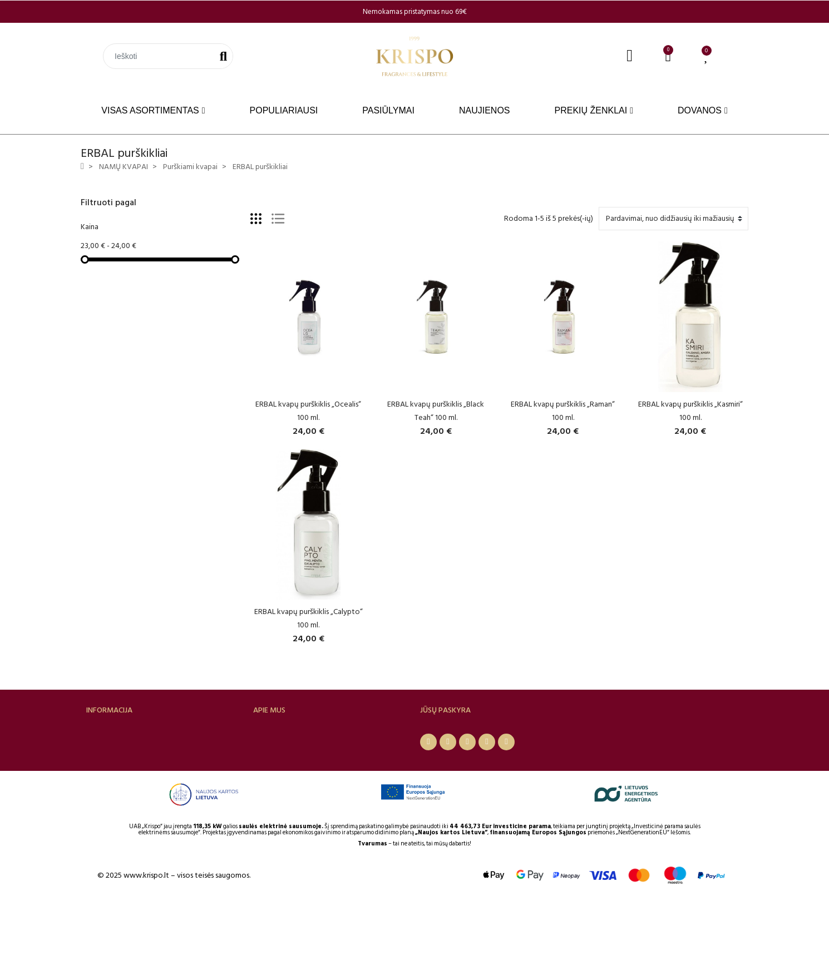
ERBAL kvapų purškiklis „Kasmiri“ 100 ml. (690, 411)
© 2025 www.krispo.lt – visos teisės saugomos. (173, 940)
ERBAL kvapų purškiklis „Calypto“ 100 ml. (308, 618)
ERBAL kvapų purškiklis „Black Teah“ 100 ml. (435, 411)
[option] (414, 12)
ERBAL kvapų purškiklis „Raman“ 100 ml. (563, 411)
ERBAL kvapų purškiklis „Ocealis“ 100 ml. (308, 411)
